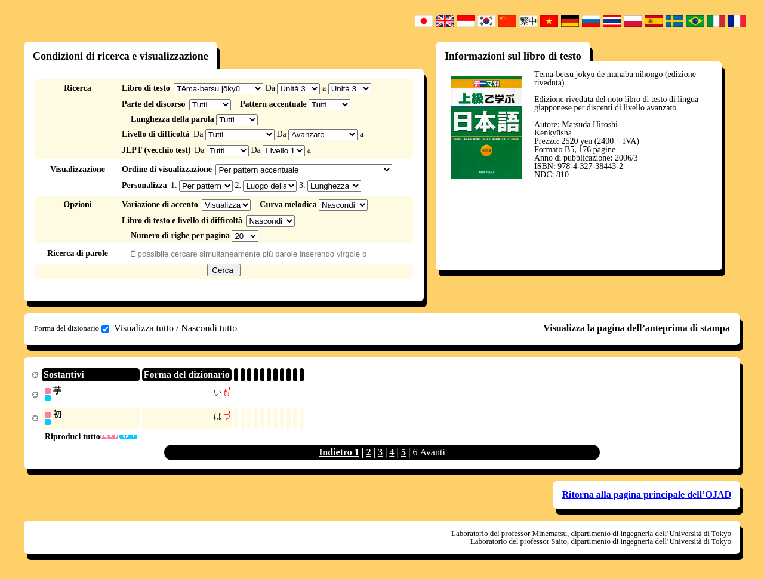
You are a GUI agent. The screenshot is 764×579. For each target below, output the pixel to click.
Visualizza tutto (145, 328)
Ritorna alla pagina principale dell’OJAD (646, 496)
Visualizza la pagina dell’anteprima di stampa (636, 328)
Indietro (337, 453)
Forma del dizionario (71, 328)
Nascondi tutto (209, 328)
